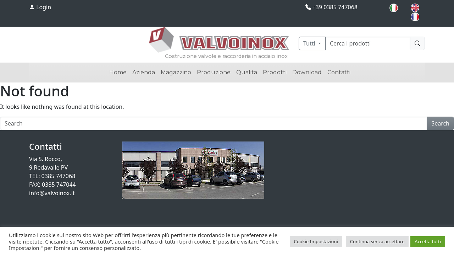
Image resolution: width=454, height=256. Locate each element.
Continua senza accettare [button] (377, 241)
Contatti (338, 72)
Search (440, 123)
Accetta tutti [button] (428, 241)
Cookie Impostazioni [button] (316, 241)
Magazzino (176, 72)
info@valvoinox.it (52, 193)
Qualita (246, 72)
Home (118, 72)
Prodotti (275, 72)
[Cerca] (367, 43)
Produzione (214, 72)
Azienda (143, 72)
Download (307, 72)
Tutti (310, 43)
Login (40, 7)
